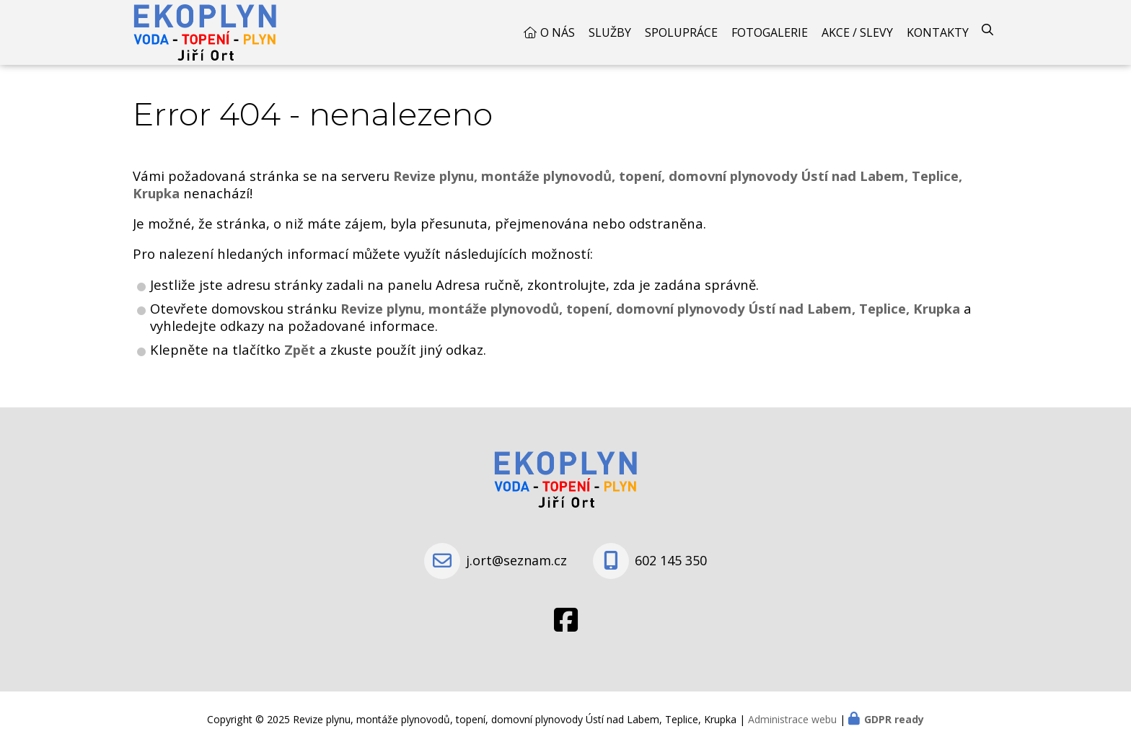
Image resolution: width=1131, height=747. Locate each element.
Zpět (299, 349)
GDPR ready (894, 719)
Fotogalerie (769, 32)
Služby (610, 32)
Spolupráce (681, 32)
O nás (557, 32)
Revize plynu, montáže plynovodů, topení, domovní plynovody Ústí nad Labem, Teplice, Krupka (650, 308)
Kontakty (938, 32)
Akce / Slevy (857, 32)
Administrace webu (792, 719)
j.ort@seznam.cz (516, 560)
